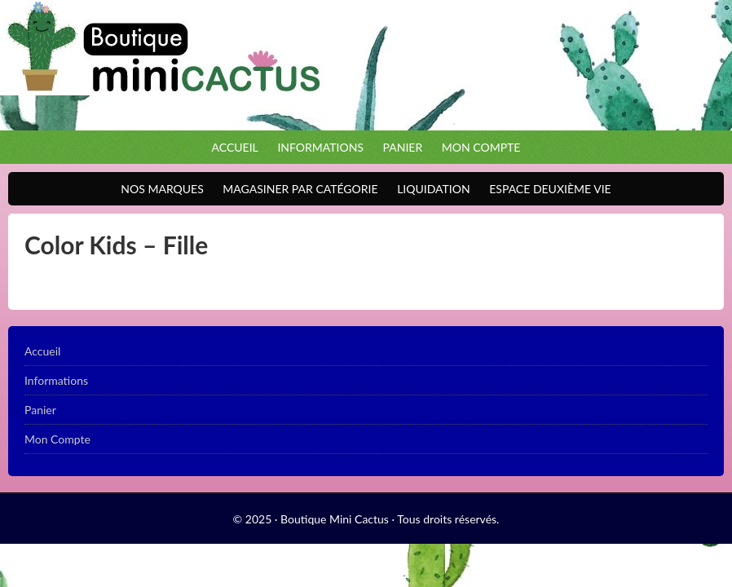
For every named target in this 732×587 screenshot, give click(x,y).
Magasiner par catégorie (295, 189)
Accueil (235, 147)
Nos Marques (157, 189)
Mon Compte (481, 147)
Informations (320, 147)
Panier (403, 147)
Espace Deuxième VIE (546, 189)
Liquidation (429, 189)
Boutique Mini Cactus (366, 65)
